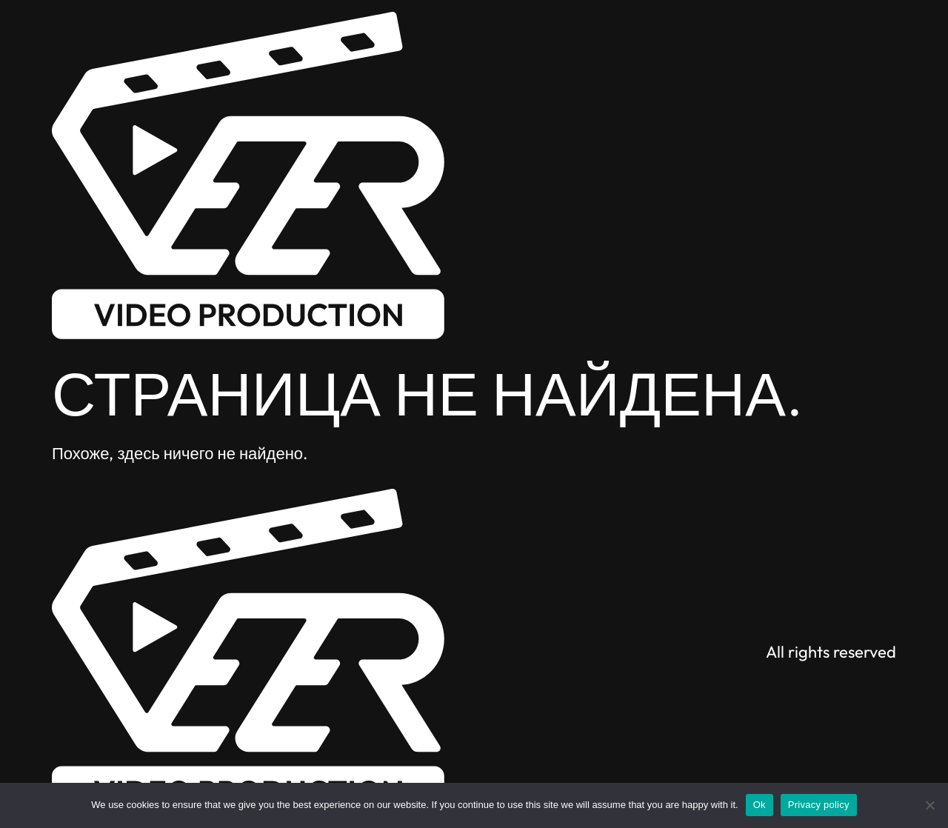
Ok (759, 804)
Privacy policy (818, 804)
